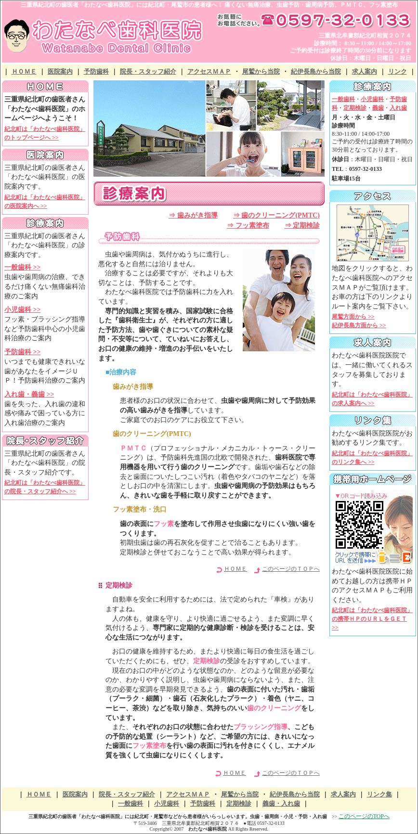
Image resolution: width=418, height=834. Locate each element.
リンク (397, 71)
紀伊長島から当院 (316, 71)
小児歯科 (166, 803)
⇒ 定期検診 (302, 225)
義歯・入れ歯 (281, 803)
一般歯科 (130, 803)
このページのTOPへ (364, 816)
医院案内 (60, 71)
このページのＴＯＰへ (291, 568)
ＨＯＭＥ (24, 71)
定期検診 (238, 803)
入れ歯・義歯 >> (29, 394)
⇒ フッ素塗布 (248, 225)
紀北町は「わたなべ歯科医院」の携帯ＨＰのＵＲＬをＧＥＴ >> (372, 619)
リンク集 (379, 794)
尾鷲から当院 (261, 71)
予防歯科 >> (22, 352)
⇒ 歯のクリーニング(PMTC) (276, 215)
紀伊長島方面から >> (359, 325)
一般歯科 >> (22, 267)
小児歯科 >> (22, 309)
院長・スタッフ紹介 (148, 71)
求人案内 (364, 71)
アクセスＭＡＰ (209, 71)
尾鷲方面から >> (353, 316)
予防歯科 (96, 71)
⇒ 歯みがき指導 (193, 215)
